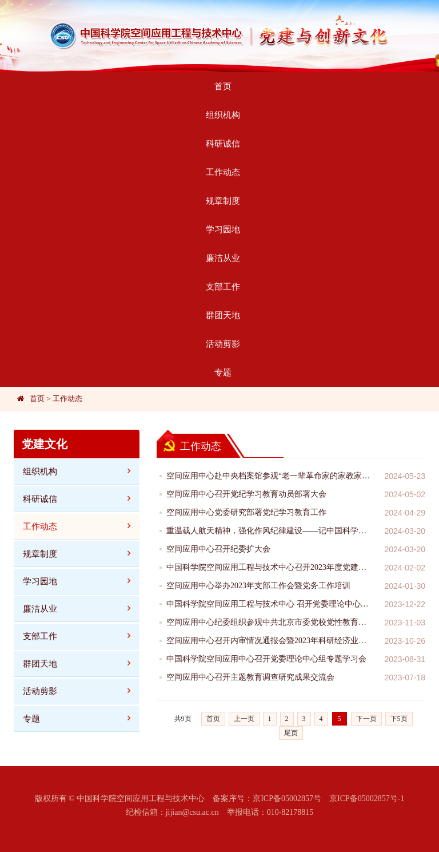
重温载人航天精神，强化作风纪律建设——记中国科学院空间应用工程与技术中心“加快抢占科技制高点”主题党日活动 (269, 530)
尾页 (291, 733)
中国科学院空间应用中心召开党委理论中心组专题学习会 (266, 659)
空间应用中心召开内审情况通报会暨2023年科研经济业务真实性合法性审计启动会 (269, 640)
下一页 (366, 719)
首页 (223, 86)
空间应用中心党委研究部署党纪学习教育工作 (246, 512)
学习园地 (223, 229)
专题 (223, 372)
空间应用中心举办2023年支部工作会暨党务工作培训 (258, 585)
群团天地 (223, 315)
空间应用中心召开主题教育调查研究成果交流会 (250, 677)
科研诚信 (223, 143)
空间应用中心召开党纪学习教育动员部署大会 (246, 494)
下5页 (399, 719)
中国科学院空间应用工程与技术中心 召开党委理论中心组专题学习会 (269, 604)
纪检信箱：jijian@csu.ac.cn (172, 812)
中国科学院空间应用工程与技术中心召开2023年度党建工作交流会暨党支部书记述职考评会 (269, 567)
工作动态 (223, 172)
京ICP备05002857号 (287, 798)
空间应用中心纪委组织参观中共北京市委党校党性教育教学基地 (269, 622)
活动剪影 (223, 343)
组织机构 (223, 115)
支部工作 (223, 286)
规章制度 (223, 200)
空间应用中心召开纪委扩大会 (218, 549)
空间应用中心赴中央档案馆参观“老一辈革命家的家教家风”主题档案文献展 (269, 475)
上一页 (244, 719)
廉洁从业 (223, 258)
